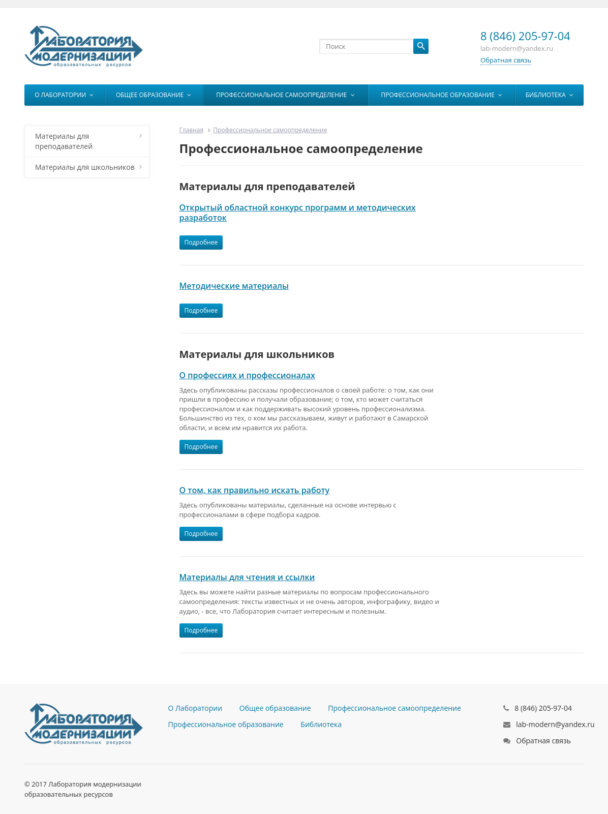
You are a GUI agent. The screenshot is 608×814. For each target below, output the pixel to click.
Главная (191, 130)
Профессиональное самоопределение (285, 95)
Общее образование (153, 95)
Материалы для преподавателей (88, 141)
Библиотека (549, 95)
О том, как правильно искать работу (254, 490)
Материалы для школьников (88, 167)
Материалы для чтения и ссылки (247, 577)
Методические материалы (234, 285)
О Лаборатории (64, 95)
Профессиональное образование (441, 95)
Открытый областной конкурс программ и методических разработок (297, 212)
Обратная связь (505, 60)
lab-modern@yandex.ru (555, 724)
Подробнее (201, 242)
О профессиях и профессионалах (247, 375)
